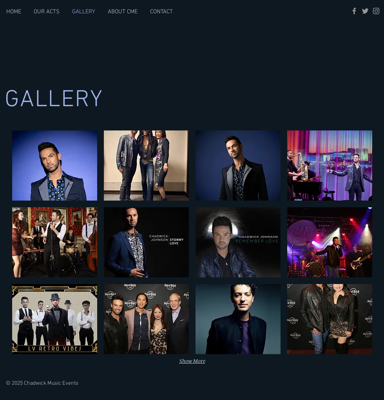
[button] (55, 165)
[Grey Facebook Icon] (354, 11)
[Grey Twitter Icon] (365, 11)
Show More (192, 360)
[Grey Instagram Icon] (376, 11)
